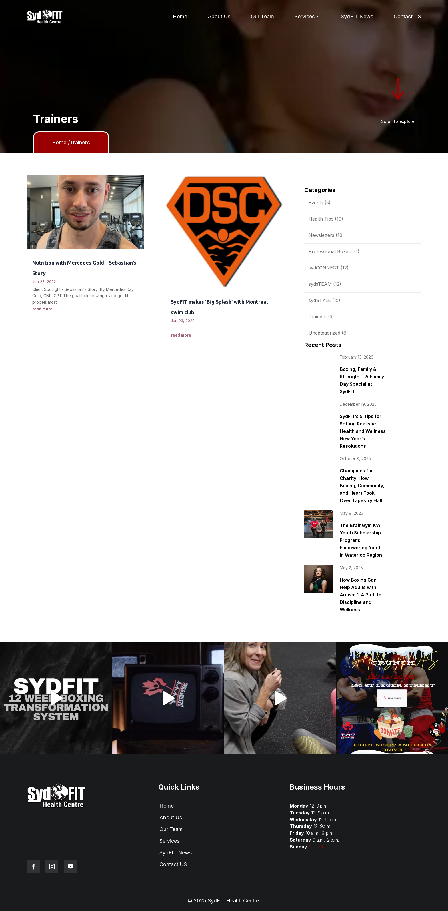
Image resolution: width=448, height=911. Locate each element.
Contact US (407, 16)
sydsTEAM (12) (325, 284)
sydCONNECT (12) (329, 268)
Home (180, 16)
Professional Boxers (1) (334, 251)
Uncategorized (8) (328, 333)
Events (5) (320, 202)
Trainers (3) (321, 316)
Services (305, 16)
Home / (61, 142)
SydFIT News (357, 16)
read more (42, 309)
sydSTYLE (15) (324, 300)
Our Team (262, 16)
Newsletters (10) (326, 235)
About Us (219, 16)
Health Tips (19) (326, 219)
